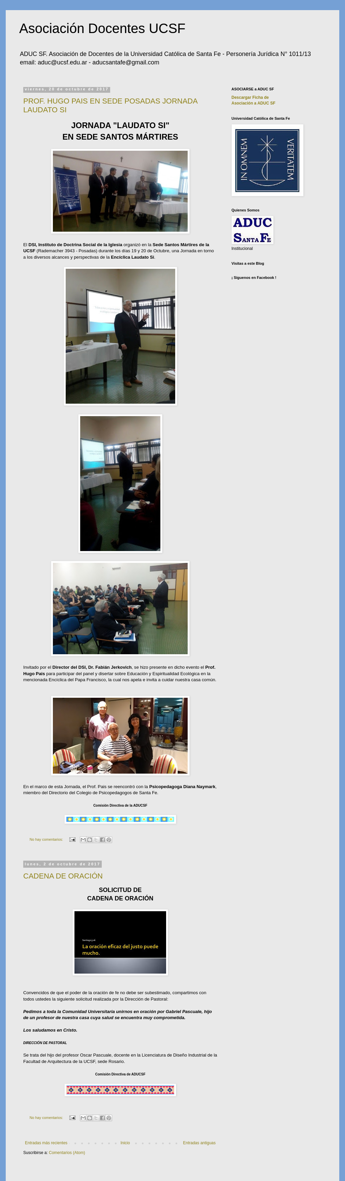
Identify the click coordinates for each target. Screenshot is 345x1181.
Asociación (253, 103)
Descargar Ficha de (250, 97)
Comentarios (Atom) (67, 1152)
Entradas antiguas (199, 1143)
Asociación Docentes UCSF (102, 28)
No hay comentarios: (47, 839)
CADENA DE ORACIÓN (63, 876)
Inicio (125, 1143)
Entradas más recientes (46, 1143)
